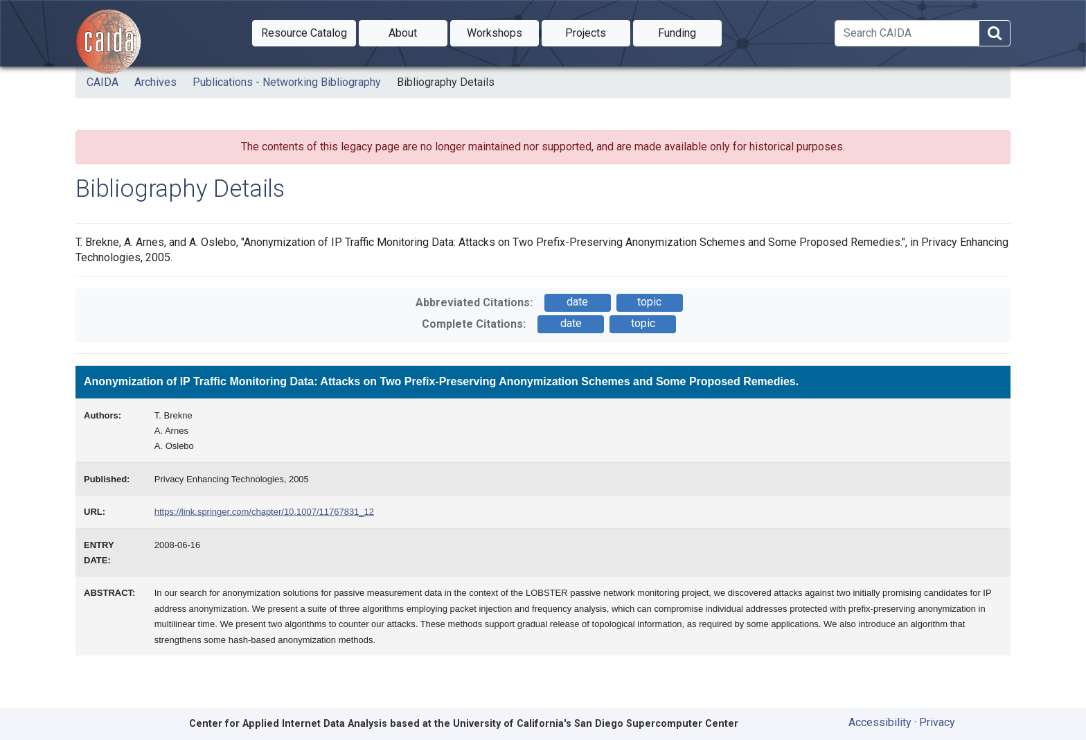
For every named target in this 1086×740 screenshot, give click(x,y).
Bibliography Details (446, 82)
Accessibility (879, 722)
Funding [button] (690, 31)
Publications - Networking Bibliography (287, 82)
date (577, 301)
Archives (155, 82)
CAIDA (102, 82)
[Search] (907, 33)
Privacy (937, 722)
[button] (304, 33)
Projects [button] (597, 31)
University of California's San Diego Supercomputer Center (595, 724)
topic (649, 301)
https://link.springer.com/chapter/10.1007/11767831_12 (264, 511)
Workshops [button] (503, 31)
